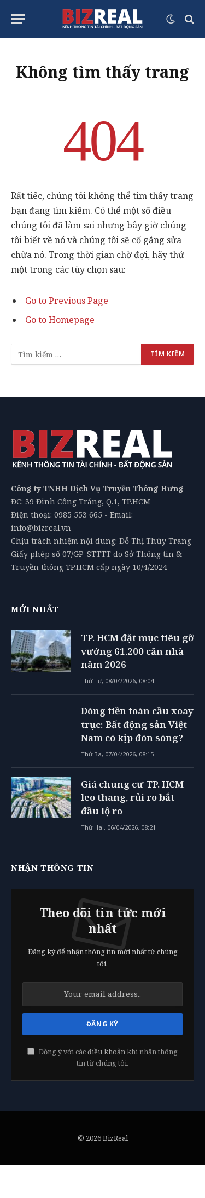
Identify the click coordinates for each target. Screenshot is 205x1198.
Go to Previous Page (66, 301)
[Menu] (18, 19)
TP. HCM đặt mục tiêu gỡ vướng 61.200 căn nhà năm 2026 (137, 651)
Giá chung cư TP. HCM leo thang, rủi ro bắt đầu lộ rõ (132, 797)
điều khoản (106, 1051)
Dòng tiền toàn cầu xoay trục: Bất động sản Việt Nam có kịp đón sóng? (137, 724)
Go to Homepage (60, 320)
